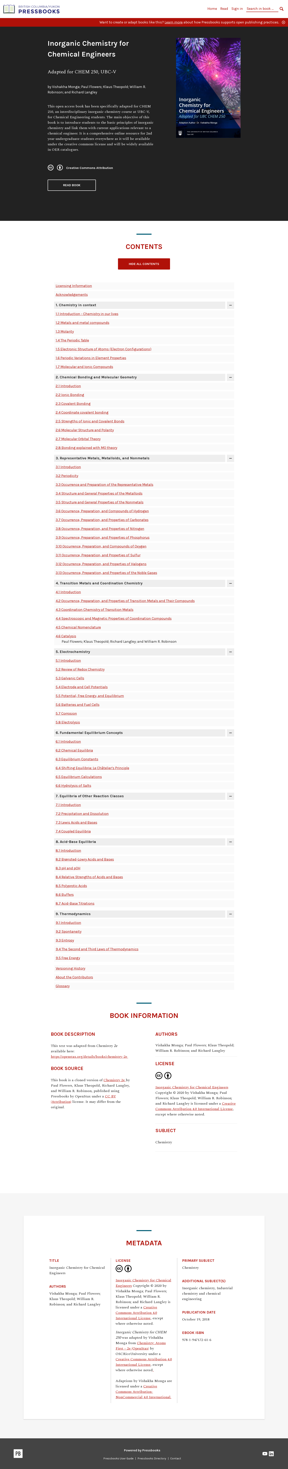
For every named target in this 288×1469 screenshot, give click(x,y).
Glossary (63, 986)
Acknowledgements (72, 294)
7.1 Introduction (68, 805)
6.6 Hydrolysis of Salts (73, 785)
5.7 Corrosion (66, 713)
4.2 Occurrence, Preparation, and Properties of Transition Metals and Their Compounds (125, 601)
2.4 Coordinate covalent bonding (82, 412)
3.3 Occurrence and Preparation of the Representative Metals (104, 484)
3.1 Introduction (68, 467)
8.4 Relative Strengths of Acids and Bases (89, 877)
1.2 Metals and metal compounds (82, 322)
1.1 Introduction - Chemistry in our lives (87, 314)
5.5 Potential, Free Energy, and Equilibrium (90, 696)
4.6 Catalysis (66, 636)
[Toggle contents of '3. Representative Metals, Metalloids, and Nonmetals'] (230, 458)
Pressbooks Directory (151, 1458)
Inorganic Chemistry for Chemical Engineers (191, 1087)
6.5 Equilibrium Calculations (79, 777)
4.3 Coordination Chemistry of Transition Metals (94, 609)
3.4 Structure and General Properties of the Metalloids (99, 493)
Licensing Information (74, 286)
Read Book (71, 185)
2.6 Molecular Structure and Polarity (85, 430)
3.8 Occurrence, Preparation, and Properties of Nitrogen (100, 528)
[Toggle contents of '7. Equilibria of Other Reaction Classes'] (230, 796)
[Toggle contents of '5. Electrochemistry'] (230, 652)
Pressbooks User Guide (118, 1458)
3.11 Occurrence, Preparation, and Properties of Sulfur (98, 555)
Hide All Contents (144, 264)
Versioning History (70, 968)
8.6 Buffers (65, 894)
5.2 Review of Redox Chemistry (80, 669)
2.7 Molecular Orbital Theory (78, 439)
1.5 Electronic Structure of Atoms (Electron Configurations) (103, 349)
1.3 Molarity (65, 331)
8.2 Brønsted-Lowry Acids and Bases (85, 859)
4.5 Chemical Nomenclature (78, 627)
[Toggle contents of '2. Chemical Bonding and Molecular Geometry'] (230, 377)
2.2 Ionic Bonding (70, 395)
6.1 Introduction (68, 741)
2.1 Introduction (68, 386)
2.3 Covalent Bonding (73, 403)
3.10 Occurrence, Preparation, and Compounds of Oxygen (101, 546)
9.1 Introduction (68, 922)
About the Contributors (74, 977)
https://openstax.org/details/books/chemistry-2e (89, 1056)
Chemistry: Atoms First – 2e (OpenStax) (141, 1345)
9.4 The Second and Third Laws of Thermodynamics (97, 949)
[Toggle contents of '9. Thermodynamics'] (230, 914)
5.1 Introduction (68, 660)
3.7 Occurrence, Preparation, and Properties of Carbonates (102, 520)
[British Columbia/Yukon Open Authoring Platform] (31, 9)
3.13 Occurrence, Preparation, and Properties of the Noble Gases (106, 573)
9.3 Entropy (65, 940)
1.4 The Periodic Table (72, 340)
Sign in (237, 8)
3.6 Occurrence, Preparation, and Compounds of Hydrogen (102, 511)
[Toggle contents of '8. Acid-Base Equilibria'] (230, 842)
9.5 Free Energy (68, 958)
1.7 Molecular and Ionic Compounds (84, 367)
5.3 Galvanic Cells (70, 678)
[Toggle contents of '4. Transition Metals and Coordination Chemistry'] (230, 583)
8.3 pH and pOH (68, 868)
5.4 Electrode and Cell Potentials (82, 687)
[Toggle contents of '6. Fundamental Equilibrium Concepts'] (230, 733)
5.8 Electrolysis (68, 722)
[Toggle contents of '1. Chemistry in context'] (230, 305)
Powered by (142, 1450)
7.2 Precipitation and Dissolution (82, 813)
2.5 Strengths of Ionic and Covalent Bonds (90, 421)
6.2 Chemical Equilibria (74, 750)
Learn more (174, 22)
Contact (175, 1458)
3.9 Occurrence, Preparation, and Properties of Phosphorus (103, 537)
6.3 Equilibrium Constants (77, 759)
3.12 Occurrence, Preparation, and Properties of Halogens (101, 564)
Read (224, 8)
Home (212, 8)
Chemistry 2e (115, 1080)
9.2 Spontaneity (68, 931)
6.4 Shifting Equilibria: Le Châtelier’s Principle (92, 768)
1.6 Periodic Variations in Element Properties (91, 358)
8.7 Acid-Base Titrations (75, 903)
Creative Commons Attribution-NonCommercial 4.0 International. (143, 1392)
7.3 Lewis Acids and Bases (76, 822)
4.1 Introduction (68, 592)
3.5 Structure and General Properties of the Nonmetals (99, 502)
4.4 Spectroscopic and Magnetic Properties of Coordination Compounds (114, 618)
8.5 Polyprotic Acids (71, 886)
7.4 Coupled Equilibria (73, 831)
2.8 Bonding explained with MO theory (86, 448)
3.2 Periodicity (67, 476)
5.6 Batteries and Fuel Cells (77, 704)
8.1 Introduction (68, 850)
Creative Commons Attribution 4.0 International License (195, 1106)
